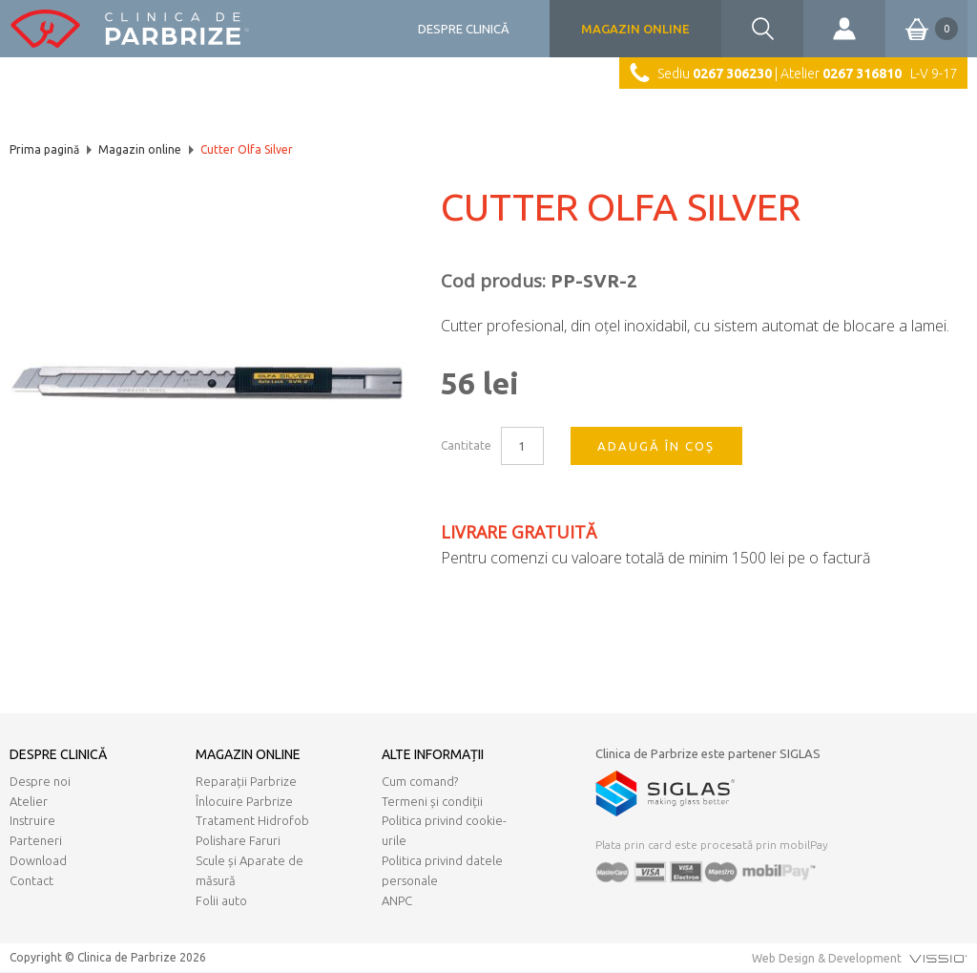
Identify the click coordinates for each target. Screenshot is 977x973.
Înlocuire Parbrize (244, 801)
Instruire (32, 820)
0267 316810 (862, 73)
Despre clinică (463, 28)
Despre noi (40, 781)
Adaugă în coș (656, 446)
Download (38, 860)
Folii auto (221, 900)
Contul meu (844, 28)
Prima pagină (44, 149)
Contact (31, 880)
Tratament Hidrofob (252, 820)
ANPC (397, 900)
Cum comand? (420, 781)
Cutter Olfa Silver (246, 149)
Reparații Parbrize (246, 781)
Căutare (762, 28)
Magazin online (635, 28)
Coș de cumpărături (921, 28)
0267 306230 (732, 73)
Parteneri (36, 840)
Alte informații (433, 754)
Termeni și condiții (432, 801)
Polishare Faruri (238, 840)
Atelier (29, 801)
